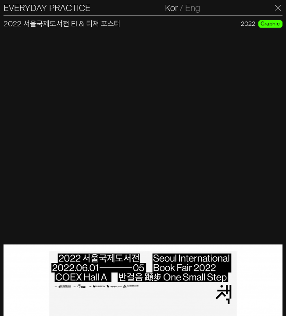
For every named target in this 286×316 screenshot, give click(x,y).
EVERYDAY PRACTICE (47, 8)
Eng (192, 8)
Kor (171, 8)
